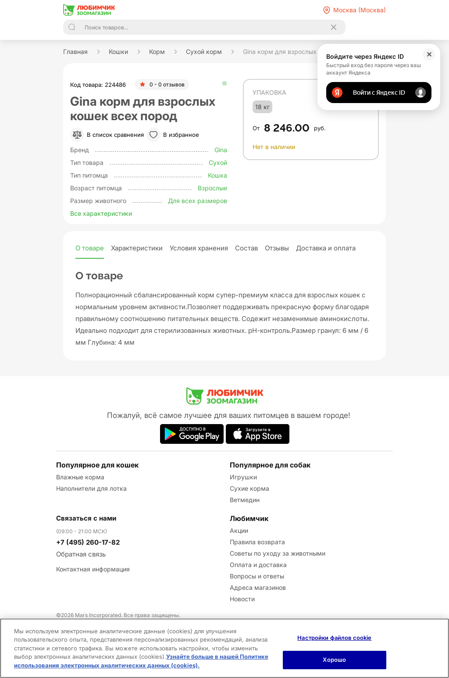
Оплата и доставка (258, 564)
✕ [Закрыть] (429, 54)
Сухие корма (249, 488)
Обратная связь (81, 554)
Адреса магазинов (258, 587)
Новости (242, 599)
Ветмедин (245, 499)
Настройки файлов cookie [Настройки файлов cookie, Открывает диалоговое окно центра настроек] (334, 637)
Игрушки (243, 477)
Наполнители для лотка (91, 488)
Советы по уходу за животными (277, 553)
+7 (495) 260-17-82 (88, 542)
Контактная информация (93, 569)
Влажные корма (80, 477)
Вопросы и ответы (257, 576)
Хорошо (334, 659)
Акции (239, 530)
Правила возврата (257, 542)
